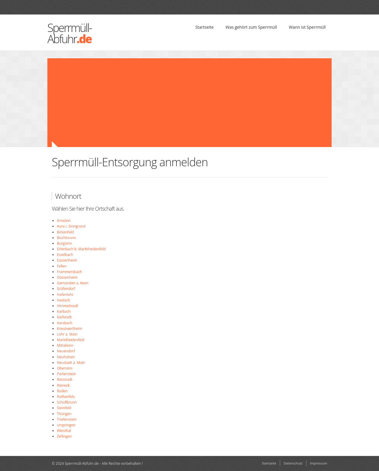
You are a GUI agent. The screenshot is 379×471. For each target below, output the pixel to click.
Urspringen (66, 425)
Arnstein (64, 220)
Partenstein (66, 373)
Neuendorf (66, 351)
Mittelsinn (65, 345)
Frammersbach (69, 271)
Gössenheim (67, 277)
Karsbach (64, 322)
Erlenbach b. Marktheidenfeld (81, 248)
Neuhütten (66, 356)
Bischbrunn (66, 237)
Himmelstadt (67, 305)
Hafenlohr (65, 294)
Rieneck (63, 385)
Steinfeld (64, 407)
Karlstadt (64, 317)
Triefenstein (67, 419)
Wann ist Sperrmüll (307, 27)
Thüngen (64, 413)
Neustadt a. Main (71, 362)
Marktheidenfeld (70, 339)
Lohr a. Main (67, 334)
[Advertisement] (154, 102)
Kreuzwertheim (69, 328)
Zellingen (64, 436)
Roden (62, 390)
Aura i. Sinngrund (71, 226)
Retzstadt (64, 379)
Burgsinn (64, 243)
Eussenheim (67, 260)
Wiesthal (64, 430)
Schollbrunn (67, 402)
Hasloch (63, 300)
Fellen (62, 266)
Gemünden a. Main (73, 282)
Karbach (63, 311)
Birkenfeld (65, 232)
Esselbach (65, 254)
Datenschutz (293, 463)
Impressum (318, 463)
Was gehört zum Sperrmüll (251, 27)
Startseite (204, 27)
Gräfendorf (66, 288)
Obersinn (64, 368)
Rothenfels (66, 396)
